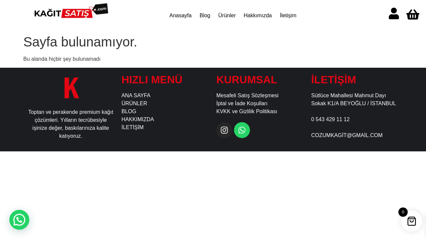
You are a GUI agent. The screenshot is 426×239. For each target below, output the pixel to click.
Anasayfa (180, 15)
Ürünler (226, 15)
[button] (19, 220)
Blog (204, 15)
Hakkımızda (258, 15)
